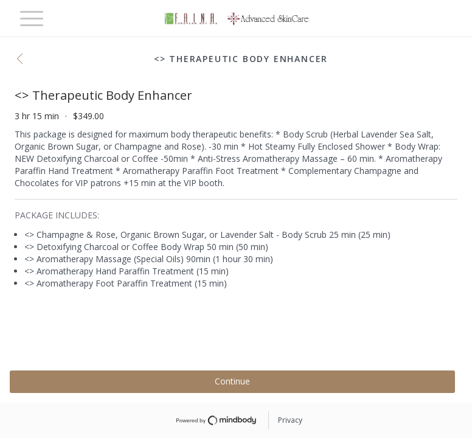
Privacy (290, 420)
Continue (232, 381)
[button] (23, 60)
